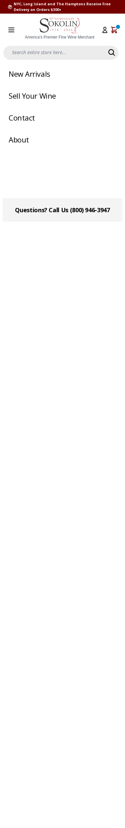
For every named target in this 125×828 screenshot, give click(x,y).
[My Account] (105, 30)
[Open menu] (11, 30)
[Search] (111, 52)
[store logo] (60, 29)
